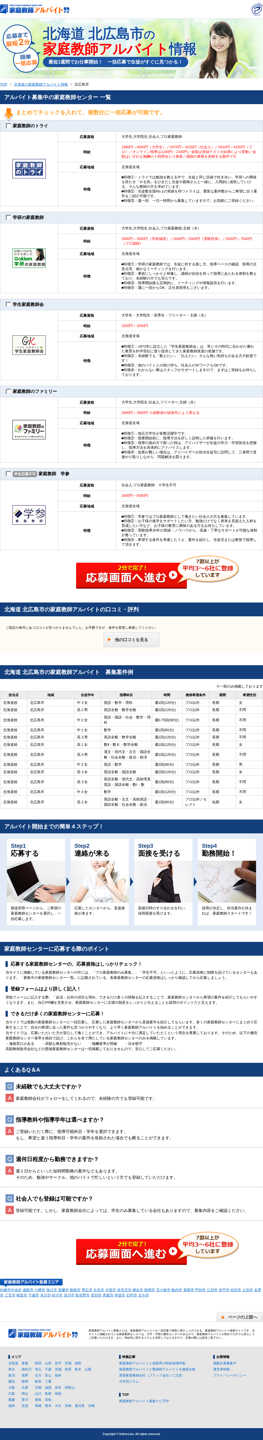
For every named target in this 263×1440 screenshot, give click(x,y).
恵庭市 (108, 1295)
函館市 (28, 1290)
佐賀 (25, 1406)
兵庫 (25, 1387)
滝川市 (45, 1295)
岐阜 (38, 1381)
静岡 (25, 1381)
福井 (58, 1375)
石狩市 (131, 1295)
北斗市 (143, 1295)
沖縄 (91, 1406)
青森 (25, 1363)
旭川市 (51, 1290)
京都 (38, 1387)
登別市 (96, 1295)
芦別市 (200, 1290)
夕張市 (110, 1290)
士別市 (247, 1290)
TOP (3, 84)
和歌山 (70, 1387)
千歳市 (33, 1295)
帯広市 (87, 1290)
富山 (48, 1375)
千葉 (48, 1369)
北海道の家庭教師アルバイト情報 (41, 84)
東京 (11, 1369)
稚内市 (176, 1290)
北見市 (98, 1290)
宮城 (68, 1363)
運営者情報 (221, 1369)
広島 (11, 1394)
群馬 (68, 1369)
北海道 (13, 1363)
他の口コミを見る (131, 639)
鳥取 (58, 1394)
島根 (48, 1394)
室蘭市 (63, 1290)
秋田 (38, 1363)
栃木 (78, 1369)
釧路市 (75, 1290)
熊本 (48, 1406)
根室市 (21, 1295)
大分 (58, 1406)
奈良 (58, 1387)
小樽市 (39, 1290)
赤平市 (224, 1290)
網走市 (137, 1290)
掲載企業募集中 (224, 1363)
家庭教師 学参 (37, 474)
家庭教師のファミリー (31, 391)
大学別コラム (129, 1381)
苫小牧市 (163, 1290)
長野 (25, 1375)
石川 (38, 1375)
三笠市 (10, 1295)
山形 (48, 1363)
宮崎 (68, 1406)
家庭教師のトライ (27, 126)
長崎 (38, 1406)
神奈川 (27, 1369)
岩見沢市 (124, 1290)
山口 (38, 1394)
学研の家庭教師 (25, 217)
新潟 (11, 1375)
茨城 (58, 1369)
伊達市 (119, 1295)
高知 (48, 1400)
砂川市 (57, 1295)
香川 (25, 1400)
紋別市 (235, 1290)
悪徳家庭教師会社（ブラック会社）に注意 (150, 1375)
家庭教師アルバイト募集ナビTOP (144, 1401)
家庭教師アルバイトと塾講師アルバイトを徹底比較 (157, 1369)
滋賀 (48, 1387)
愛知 (11, 1381)
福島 (78, 1363)
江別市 (212, 1290)
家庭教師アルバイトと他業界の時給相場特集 (152, 1363)
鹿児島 (80, 1406)
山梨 (88, 1369)
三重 (48, 1381)
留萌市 (149, 1290)
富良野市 (82, 1295)
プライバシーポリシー (229, 1375)
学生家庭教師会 (25, 304)
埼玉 (38, 1369)
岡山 (25, 1394)
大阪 (11, 1387)
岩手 (58, 1363)
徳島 (38, 1400)
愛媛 (11, 1400)
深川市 (69, 1295)
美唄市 (188, 1290)
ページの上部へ (242, 1317)
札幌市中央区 (11, 1290)
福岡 (11, 1406)
